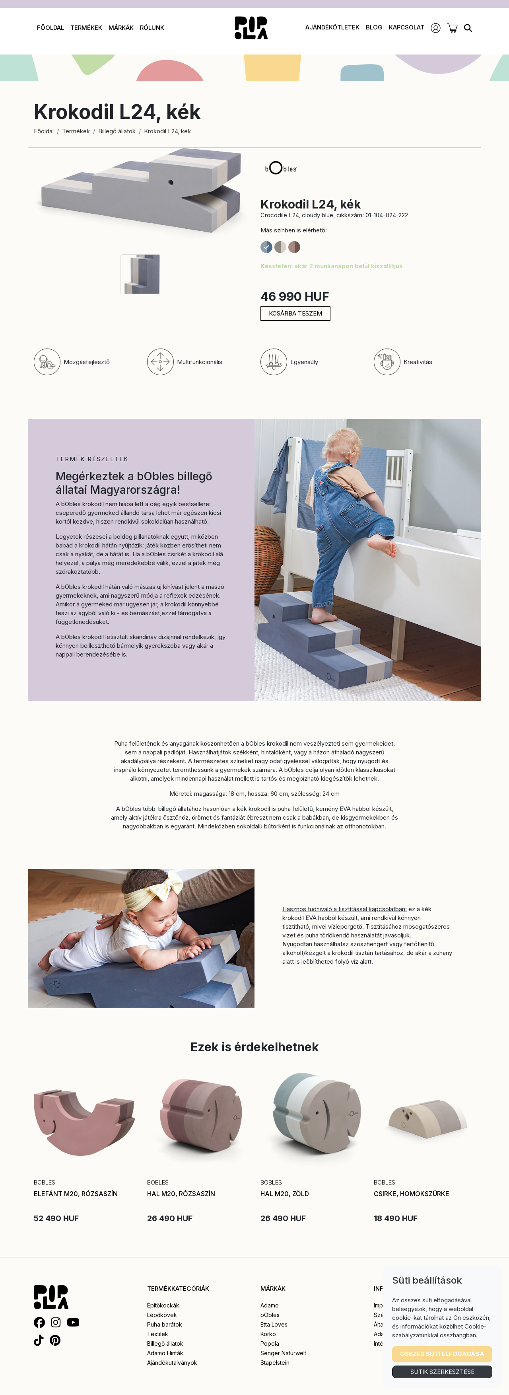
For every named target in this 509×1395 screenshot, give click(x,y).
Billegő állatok (117, 131)
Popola (269, 1343)
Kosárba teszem (295, 313)
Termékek (86, 27)
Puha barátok (164, 1324)
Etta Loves (274, 1324)
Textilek (157, 1334)
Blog (374, 27)
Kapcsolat (406, 27)
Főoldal (50, 27)
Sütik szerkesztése (442, 1372)
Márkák (121, 27)
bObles (270, 1314)
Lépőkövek (162, 1314)
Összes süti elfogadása (442, 1354)
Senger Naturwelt (283, 1353)
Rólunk (152, 27)
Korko (268, 1334)
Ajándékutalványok (172, 1362)
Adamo (269, 1305)
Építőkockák (163, 1305)
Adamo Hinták (165, 1353)
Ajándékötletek (332, 27)
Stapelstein (274, 1362)
